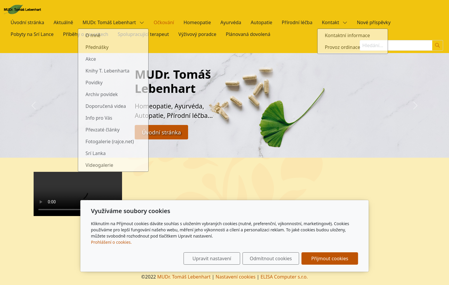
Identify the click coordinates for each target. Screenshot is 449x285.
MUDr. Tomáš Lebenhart (113, 22)
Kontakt (335, 22)
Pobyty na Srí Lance (32, 34)
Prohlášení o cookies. (111, 242)
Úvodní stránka (27, 22)
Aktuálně (63, 22)
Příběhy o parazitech (85, 34)
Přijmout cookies (329, 258)
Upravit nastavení (212, 258)
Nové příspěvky (373, 22)
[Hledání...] (396, 45)
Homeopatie (197, 22)
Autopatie (261, 22)
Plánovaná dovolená (248, 34)
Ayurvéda (230, 22)
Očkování (164, 22)
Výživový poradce (197, 34)
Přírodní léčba (297, 22)
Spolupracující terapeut (143, 34)
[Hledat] (437, 45)
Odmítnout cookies (271, 258)
